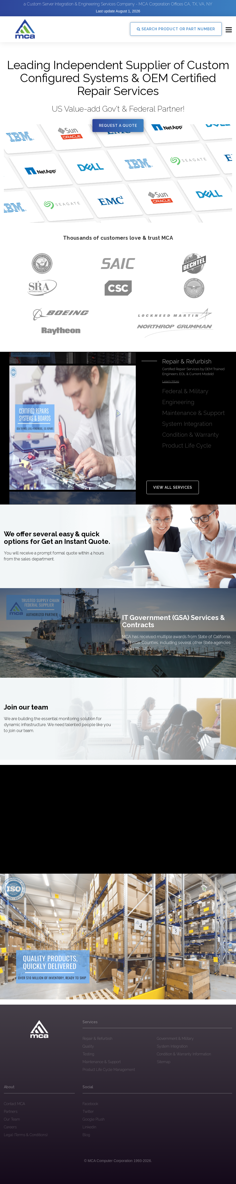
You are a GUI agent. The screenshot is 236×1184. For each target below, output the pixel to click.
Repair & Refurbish (97, 1038)
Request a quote (118, 125)
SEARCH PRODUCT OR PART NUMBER (176, 29)
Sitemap (163, 1062)
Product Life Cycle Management (109, 1070)
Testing (88, 1054)
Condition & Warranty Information (184, 1054)
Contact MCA (14, 1104)
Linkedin (89, 1127)
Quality (88, 1046)
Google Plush (94, 1119)
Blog (86, 1135)
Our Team (12, 1119)
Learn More (170, 381)
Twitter (88, 1111)
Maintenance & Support (102, 1062)
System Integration (172, 1046)
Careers (10, 1127)
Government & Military (175, 1038)
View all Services (172, 487)
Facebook (90, 1104)
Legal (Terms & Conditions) (26, 1135)
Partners (10, 1111)
